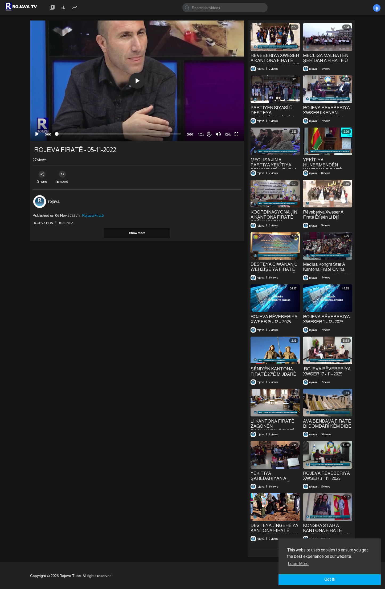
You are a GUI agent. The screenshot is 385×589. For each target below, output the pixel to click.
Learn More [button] (298, 563)
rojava (54, 201)
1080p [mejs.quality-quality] (228, 134)
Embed (64, 177)
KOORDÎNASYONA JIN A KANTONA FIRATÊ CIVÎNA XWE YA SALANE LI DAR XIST (274, 220)
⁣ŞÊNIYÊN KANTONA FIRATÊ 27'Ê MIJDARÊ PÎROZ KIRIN (273, 374)
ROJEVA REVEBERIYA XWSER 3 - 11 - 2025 (326, 476)
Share (43, 177)
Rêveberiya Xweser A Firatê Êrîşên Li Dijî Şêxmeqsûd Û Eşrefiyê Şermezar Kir (324, 220)
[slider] (119, 133)
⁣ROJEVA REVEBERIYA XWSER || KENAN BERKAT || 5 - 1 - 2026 (326, 112)
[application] (137, 81)
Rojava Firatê (93, 215)
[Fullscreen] (236, 134)
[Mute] (218, 134)
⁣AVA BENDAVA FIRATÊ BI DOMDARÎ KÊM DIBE (327, 424)
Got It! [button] (329, 579)
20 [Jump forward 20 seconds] (209, 134)
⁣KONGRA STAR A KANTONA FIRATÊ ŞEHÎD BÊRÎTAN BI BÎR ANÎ (327, 533)
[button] (137, 81)
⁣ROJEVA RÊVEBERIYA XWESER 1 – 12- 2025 (326, 319)
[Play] (37, 134)
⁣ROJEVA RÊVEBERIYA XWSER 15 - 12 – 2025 (274, 319)
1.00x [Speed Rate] (201, 134)
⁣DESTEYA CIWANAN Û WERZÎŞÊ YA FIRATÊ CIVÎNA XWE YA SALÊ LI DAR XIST (274, 272)
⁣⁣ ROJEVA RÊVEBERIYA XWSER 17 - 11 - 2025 (327, 371)
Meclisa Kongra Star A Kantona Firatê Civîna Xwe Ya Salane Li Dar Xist (327, 269)
